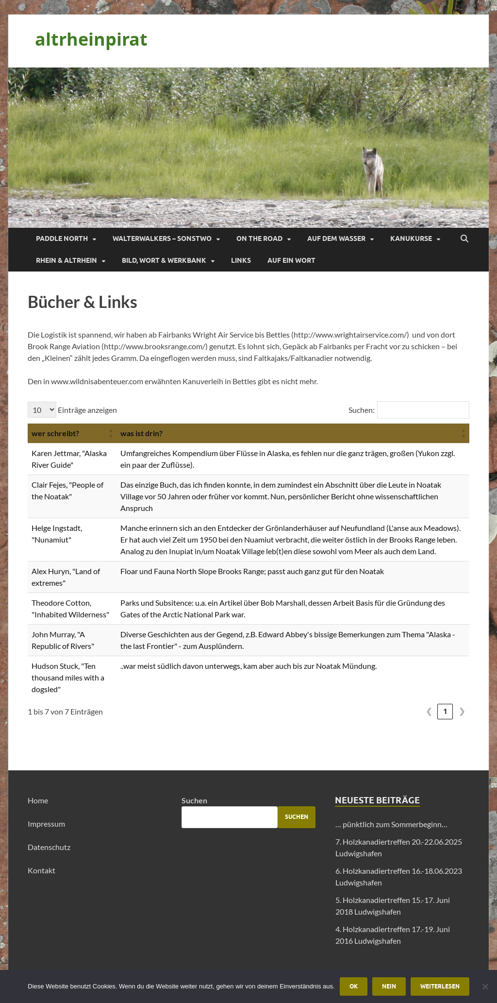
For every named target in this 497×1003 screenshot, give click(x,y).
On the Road (259, 238)
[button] (111, 433)
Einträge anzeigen (86, 409)
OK (353, 986)
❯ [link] (462, 711)
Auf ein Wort (291, 260)
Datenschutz (49, 846)
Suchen (194, 800)
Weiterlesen (440, 986)
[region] (248, 148)
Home (38, 800)
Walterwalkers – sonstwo (162, 238)
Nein (389, 986)
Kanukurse (411, 238)
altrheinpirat (91, 39)
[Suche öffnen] (464, 239)
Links (241, 260)
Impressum (46, 823)
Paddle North (62, 238)
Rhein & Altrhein (66, 260)
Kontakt (41, 870)
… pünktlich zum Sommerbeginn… (391, 824)
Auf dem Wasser (336, 238)
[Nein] (485, 986)
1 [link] (445, 711)
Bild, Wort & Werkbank (164, 260)
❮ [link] (429, 711)
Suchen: (361, 409)
